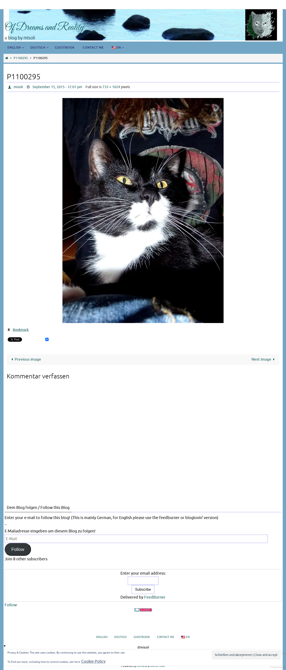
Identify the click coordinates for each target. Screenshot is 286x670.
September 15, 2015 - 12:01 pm (57, 87)
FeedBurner (155, 597)
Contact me (165, 637)
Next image (264, 359)
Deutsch (120, 637)
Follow (17, 549)
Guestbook (142, 637)
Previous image (25, 359)
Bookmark (21, 330)
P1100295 (21, 58)
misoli (18, 87)
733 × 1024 (111, 87)
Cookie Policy (93, 661)
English (101, 637)
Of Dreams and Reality (44, 27)
